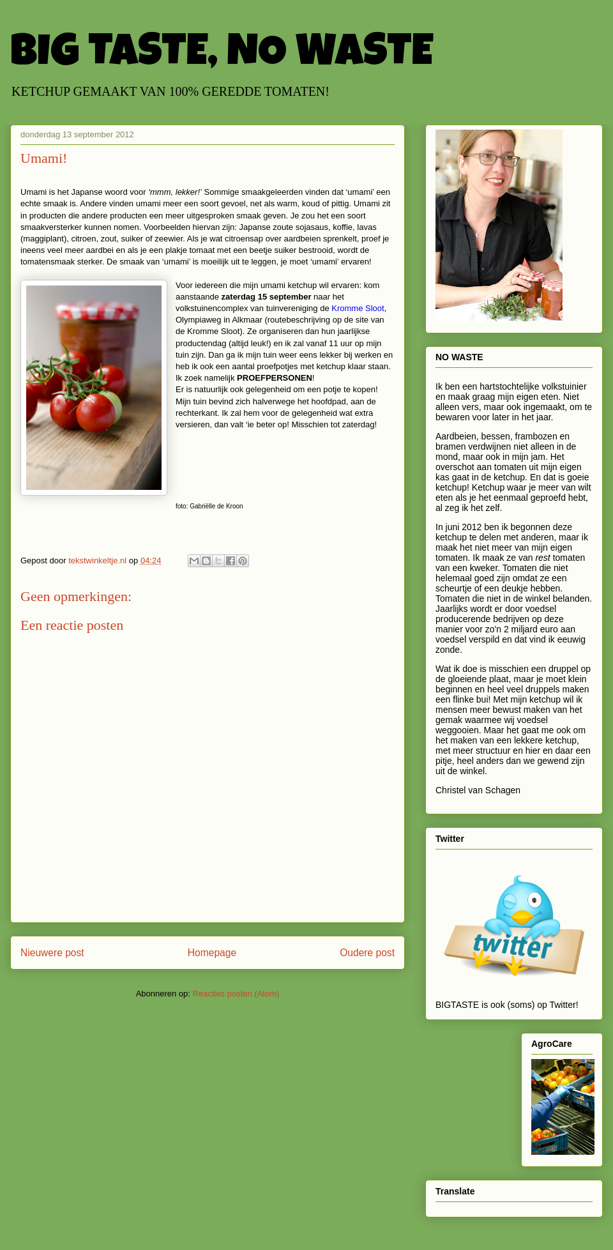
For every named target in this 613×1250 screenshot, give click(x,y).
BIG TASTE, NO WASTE (221, 55)
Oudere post (367, 952)
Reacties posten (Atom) (236, 993)
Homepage (212, 952)
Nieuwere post (52, 952)
